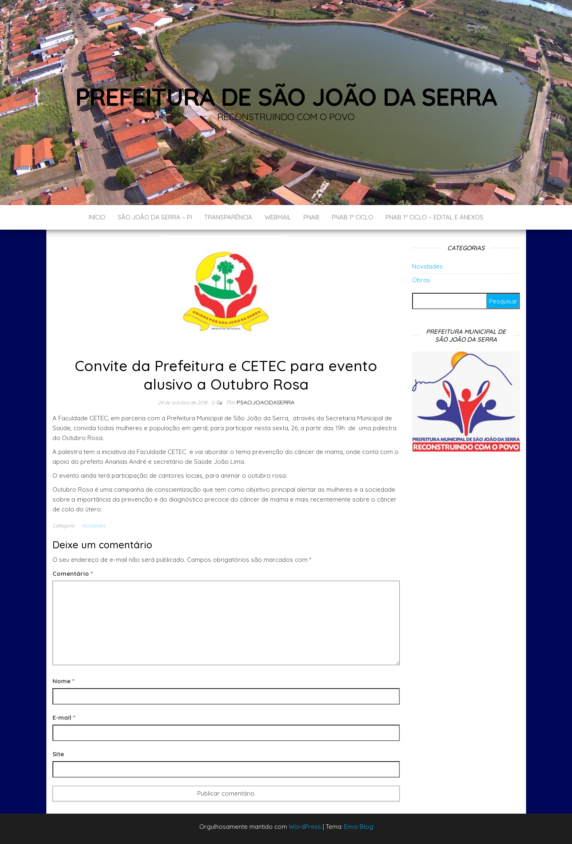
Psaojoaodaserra (265, 402)
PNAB (311, 217)
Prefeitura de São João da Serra (286, 96)
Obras (421, 280)
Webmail (277, 217)
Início (97, 217)
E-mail (63, 717)
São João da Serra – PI (155, 217)
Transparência (228, 217)
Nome (63, 681)
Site (58, 754)
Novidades (93, 525)
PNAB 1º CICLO (352, 217)
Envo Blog (358, 826)
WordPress (305, 826)
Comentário (72, 573)
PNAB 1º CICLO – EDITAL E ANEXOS (434, 217)
